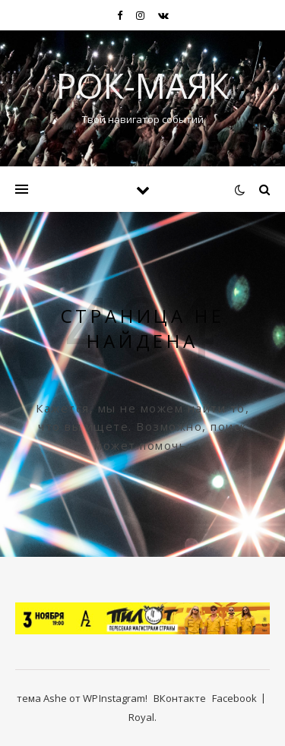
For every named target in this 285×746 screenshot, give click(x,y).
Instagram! (123, 698)
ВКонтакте (180, 698)
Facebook (234, 698)
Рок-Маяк (142, 85)
